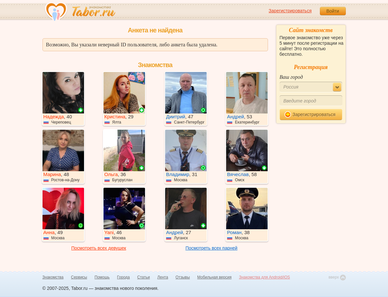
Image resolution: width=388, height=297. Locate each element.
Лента (162, 277)
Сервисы (79, 277)
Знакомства (53, 277)
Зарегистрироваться (290, 10)
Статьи (143, 277)
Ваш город (291, 77)
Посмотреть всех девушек (98, 248)
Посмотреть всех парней (211, 248)
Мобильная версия (214, 277)
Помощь (102, 277)
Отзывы (183, 277)
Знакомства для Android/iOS (264, 277)
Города (123, 277)
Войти (332, 11)
